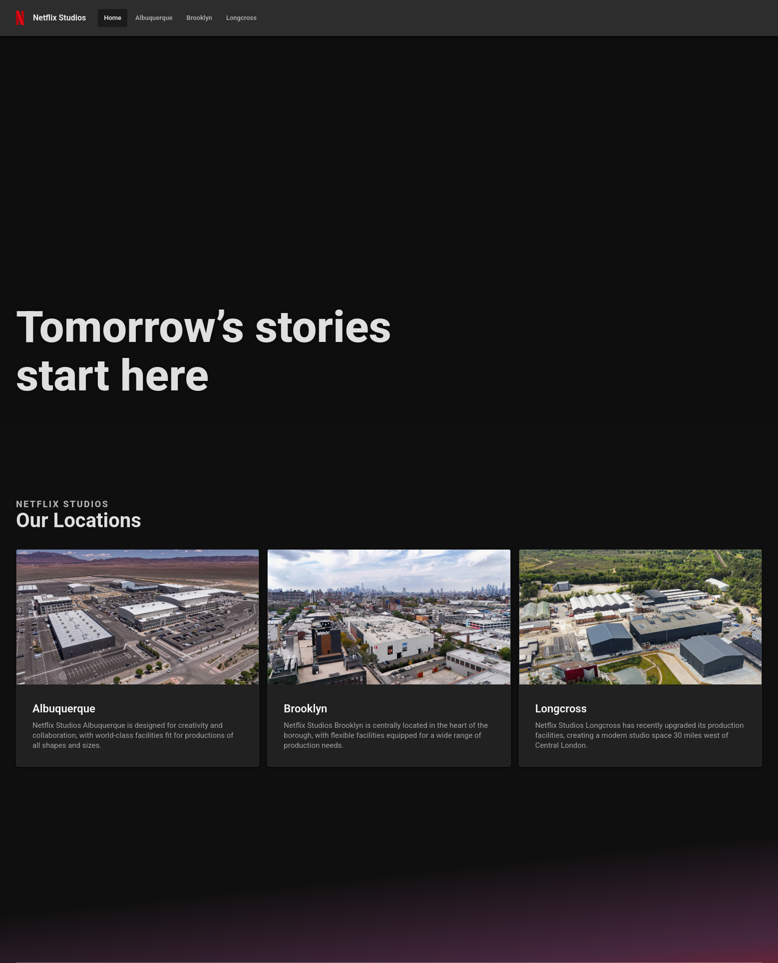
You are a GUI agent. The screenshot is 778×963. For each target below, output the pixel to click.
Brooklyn (305, 708)
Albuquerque (63, 708)
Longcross (561, 708)
